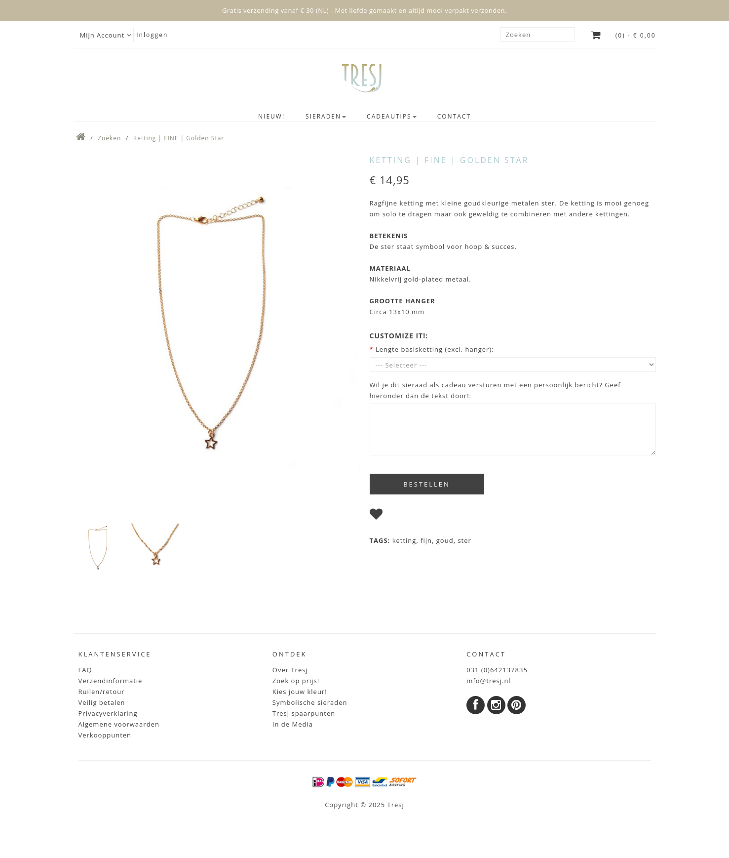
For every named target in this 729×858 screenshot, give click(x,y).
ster (464, 540)
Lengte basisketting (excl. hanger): (435, 349)
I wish (396, 516)
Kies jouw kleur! (299, 691)
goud (445, 540)
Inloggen (152, 35)
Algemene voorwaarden (118, 724)
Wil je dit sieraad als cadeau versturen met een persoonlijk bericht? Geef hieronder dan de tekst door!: (495, 390)
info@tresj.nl (488, 680)
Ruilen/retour (101, 691)
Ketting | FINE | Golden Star (178, 138)
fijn (426, 540)
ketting (404, 540)
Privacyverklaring (108, 713)
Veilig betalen (101, 702)
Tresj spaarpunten (303, 713)
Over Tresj (290, 669)
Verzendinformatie (110, 680)
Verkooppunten (105, 735)
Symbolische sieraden (309, 702)
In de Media (292, 724)
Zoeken (109, 138)
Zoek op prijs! (295, 680)
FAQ (85, 669)
